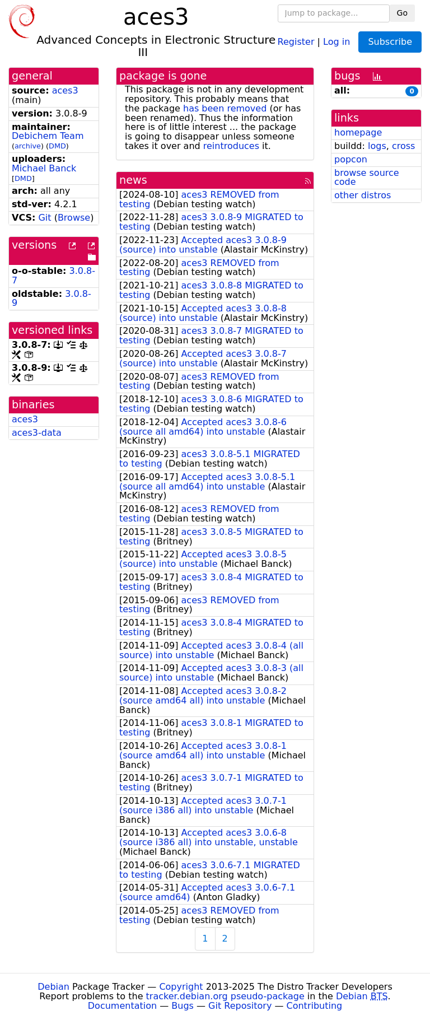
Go (402, 12)
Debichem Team (48, 136)
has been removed (225, 108)
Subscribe (390, 41)
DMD (57, 146)
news (133, 180)
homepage (358, 132)
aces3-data (37, 432)
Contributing (315, 1005)
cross (403, 146)
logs (377, 146)
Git (44, 217)
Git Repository (240, 1005)
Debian (53, 986)
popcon (350, 159)
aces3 (65, 90)
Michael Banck (44, 168)
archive (28, 146)
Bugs (182, 1005)
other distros (362, 195)
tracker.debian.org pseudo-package (225, 996)
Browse (74, 217)
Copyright (181, 986)
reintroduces (231, 146)
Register (296, 41)
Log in (336, 41)
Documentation (122, 1005)
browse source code (366, 177)
